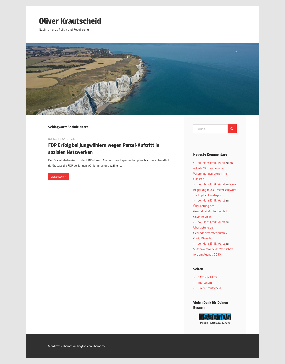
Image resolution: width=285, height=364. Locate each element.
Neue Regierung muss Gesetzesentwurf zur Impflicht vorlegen (214, 189)
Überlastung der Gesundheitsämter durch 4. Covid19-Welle (210, 211)
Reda (72, 139)
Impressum (205, 282)
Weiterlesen (57, 176)
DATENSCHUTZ (207, 277)
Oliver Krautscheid (70, 21)
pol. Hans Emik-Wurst (211, 162)
